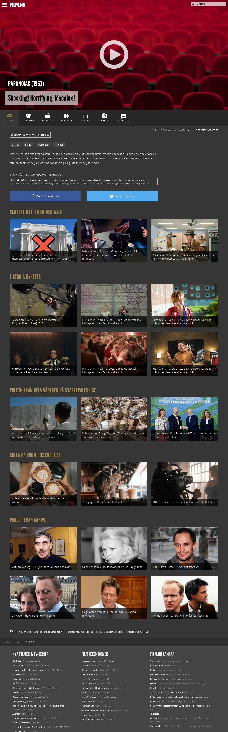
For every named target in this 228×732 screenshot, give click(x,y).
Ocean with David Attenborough (26, 677)
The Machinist (87, 695)
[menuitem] (5, 631)
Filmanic (154, 672)
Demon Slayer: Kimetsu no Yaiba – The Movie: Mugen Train (38, 695)
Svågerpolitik (156, 715)
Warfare (15, 672)
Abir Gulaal (17, 682)
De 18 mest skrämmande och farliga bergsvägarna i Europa (176, 686)
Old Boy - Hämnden (90, 659)
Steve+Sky (86, 668)
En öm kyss (86, 682)
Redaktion (155, 659)
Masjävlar (85, 690)
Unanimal (16, 668)
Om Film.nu (155, 650)
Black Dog (16, 650)
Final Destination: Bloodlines (25, 707)
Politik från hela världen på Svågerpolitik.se (53, 385)
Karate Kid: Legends (21, 725)
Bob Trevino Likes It (21, 655)
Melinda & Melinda (89, 708)
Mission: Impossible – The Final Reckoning (31, 716)
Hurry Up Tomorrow (21, 712)
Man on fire (86, 672)
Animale (16, 703)
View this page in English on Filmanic (30, 135)
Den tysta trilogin (20, 690)
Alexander (85, 655)
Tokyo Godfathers (89, 686)
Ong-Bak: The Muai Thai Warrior (95, 699)
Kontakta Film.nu (158, 655)
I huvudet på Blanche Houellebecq (27, 659)
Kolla (152, 690)
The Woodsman (88, 650)
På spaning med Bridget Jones (95, 677)
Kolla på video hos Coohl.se (35, 449)
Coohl (153, 677)
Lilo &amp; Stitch (20, 721)
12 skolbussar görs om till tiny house (166, 682)
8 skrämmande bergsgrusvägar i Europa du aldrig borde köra (177, 695)
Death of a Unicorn (20, 686)
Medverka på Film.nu (159, 664)
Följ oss (153, 668)
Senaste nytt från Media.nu (36, 212)
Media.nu (154, 707)
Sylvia (84, 704)
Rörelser (16, 664)
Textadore (154, 703)
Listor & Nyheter (25, 275)
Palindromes (87, 664)
